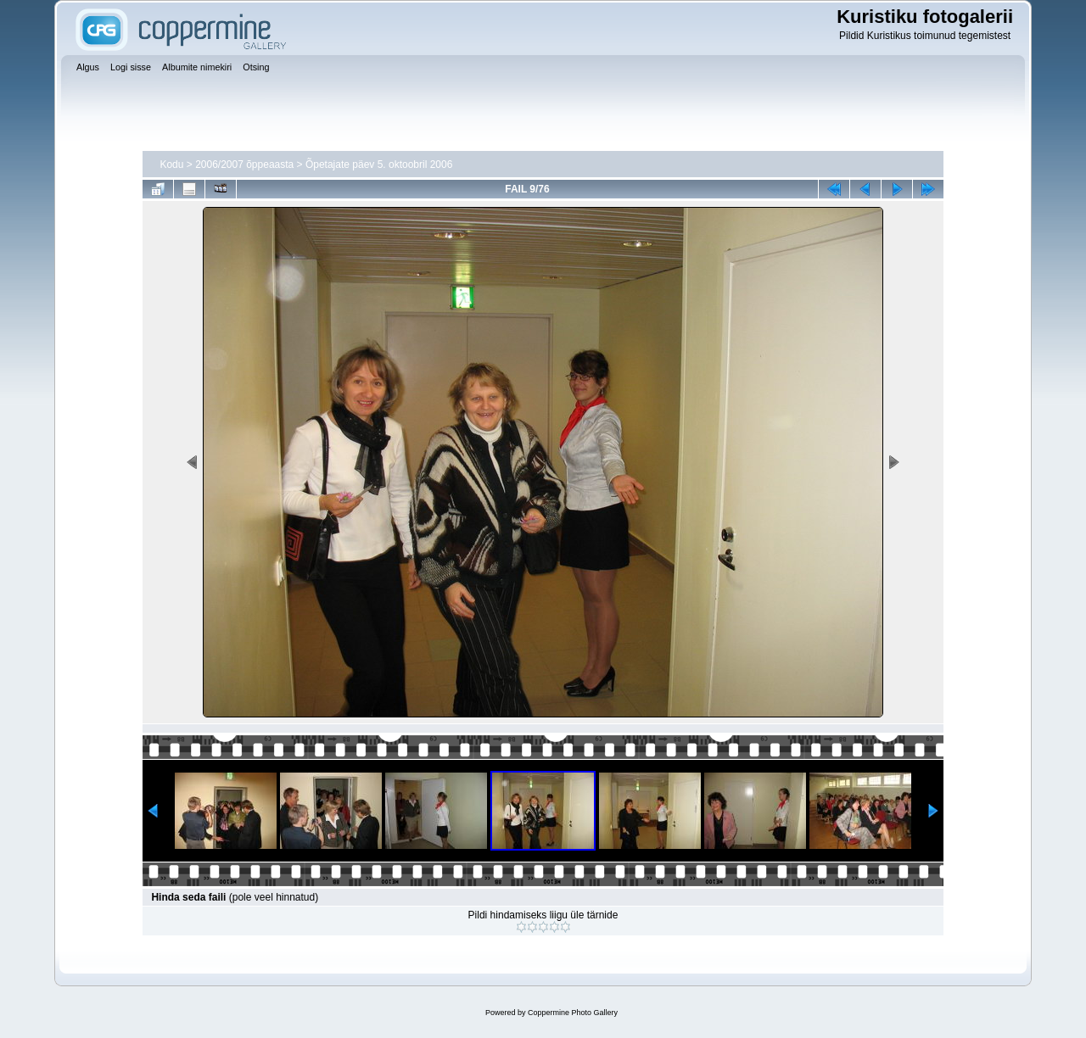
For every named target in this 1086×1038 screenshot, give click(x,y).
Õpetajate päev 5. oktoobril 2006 (378, 164)
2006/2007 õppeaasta (244, 164)
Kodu (171, 164)
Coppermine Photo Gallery (573, 1012)
